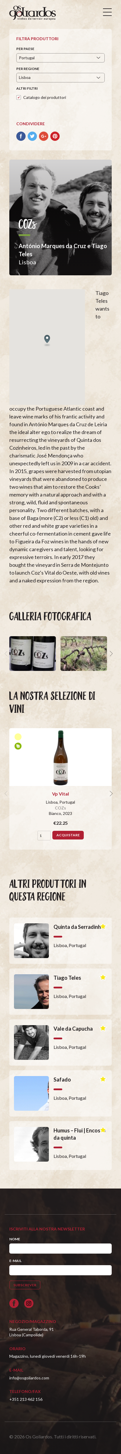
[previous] (7, 653)
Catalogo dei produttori (44, 97)
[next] (110, 653)
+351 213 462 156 (25, 1399)
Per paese (25, 49)
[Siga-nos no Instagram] (28, 1303)
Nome (14, 1239)
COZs (60, 807)
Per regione (27, 69)
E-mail (15, 1261)
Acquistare (68, 835)
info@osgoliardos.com (29, 1377)
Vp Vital (60, 793)
